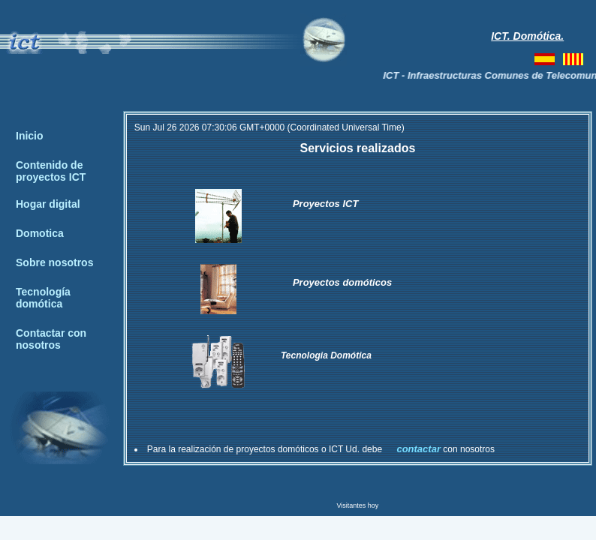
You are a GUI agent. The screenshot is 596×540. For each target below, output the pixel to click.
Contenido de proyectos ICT (51, 171)
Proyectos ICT (325, 203)
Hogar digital (48, 204)
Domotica (40, 233)
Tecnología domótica (43, 298)
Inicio (30, 136)
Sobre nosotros (54, 262)
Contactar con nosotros (51, 339)
